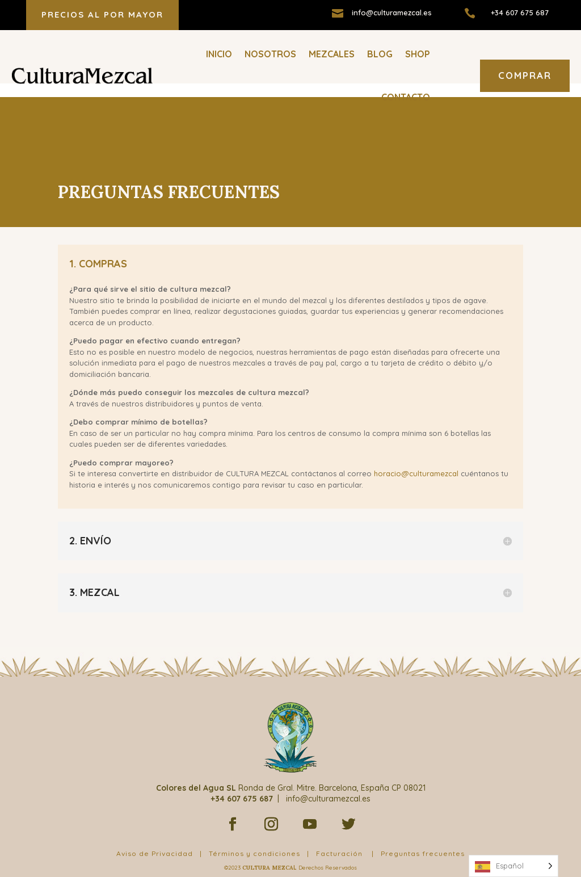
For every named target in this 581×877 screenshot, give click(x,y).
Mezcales (332, 54)
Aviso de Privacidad (154, 840)
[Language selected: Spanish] (513, 866)
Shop (417, 54)
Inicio (219, 54)
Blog (380, 54)
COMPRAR (524, 75)
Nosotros (270, 54)
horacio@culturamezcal (416, 459)
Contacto (405, 97)
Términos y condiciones (254, 840)
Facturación (339, 840)
